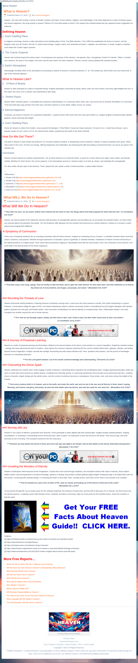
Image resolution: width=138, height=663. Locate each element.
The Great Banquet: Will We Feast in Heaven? (24, 602)
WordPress (61, 661)
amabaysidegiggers (42, 15)
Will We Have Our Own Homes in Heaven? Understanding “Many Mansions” (36, 568)
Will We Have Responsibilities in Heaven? (23, 592)
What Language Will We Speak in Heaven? (23, 599)
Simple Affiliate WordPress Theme (77, 661)
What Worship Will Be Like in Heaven (21, 571)
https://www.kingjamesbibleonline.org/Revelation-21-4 (41, 187)
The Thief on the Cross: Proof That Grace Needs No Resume (30, 596)
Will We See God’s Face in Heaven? (21, 575)
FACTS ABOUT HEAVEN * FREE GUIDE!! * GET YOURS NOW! (69, 645)
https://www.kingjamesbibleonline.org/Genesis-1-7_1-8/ (40, 184)
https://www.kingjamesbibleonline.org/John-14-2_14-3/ (39, 190)
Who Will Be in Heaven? (16, 585)
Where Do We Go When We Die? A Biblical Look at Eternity (30, 564)
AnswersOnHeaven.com (69, 641)
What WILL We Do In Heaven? (26, 197)
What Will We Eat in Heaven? (18, 578)
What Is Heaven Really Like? (18, 589)
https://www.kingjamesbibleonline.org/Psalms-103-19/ (40, 177)
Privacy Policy (69, 638)
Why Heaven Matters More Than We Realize (24, 582)
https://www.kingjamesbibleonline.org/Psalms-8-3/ (35, 181)
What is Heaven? (17, 11)
